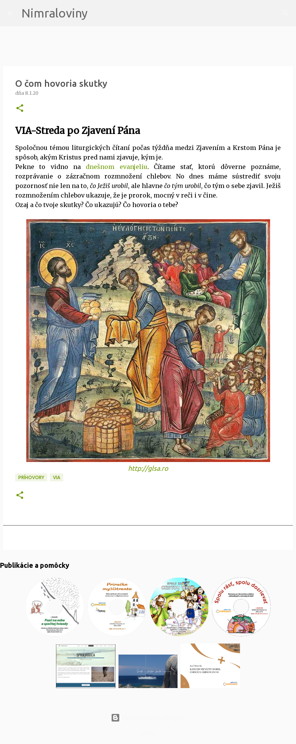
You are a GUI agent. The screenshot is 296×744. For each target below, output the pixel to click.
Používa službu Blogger (148, 717)
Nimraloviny (54, 13)
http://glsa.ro (148, 468)
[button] (19, 109)
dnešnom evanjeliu (116, 166)
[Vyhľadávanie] (98, 13)
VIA (56, 477)
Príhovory (31, 477)
